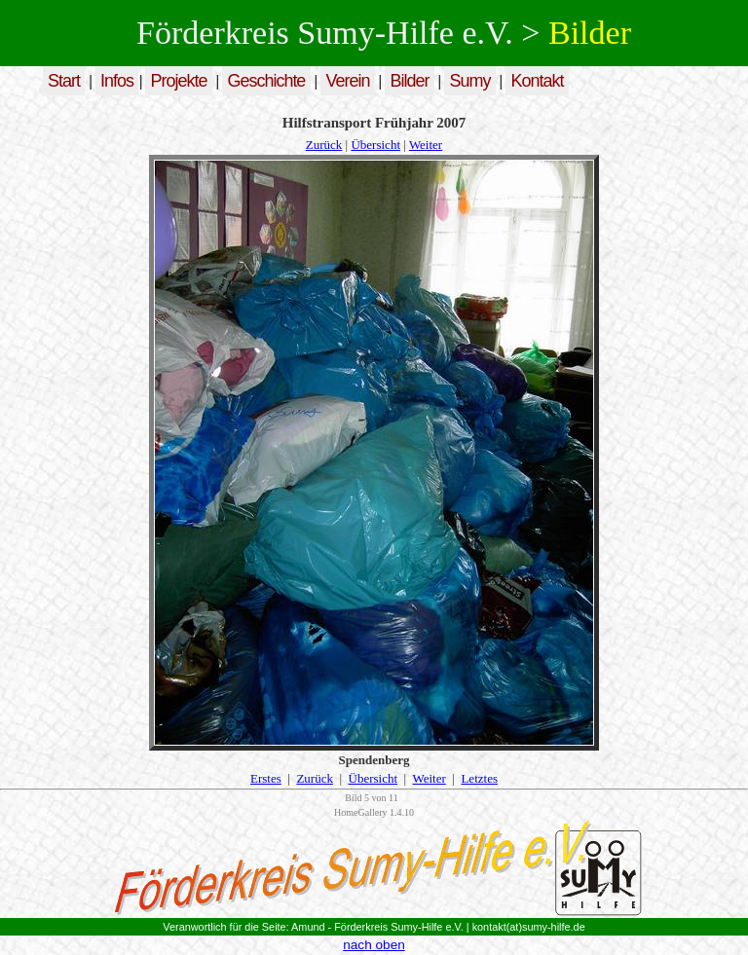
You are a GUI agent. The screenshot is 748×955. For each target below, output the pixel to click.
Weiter (425, 144)
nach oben (374, 944)
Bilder (409, 81)
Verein (347, 81)
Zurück (324, 144)
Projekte (179, 81)
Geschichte (267, 81)
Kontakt (537, 81)
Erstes (265, 778)
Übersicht (375, 144)
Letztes (479, 778)
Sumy (470, 81)
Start (64, 81)
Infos (116, 81)
